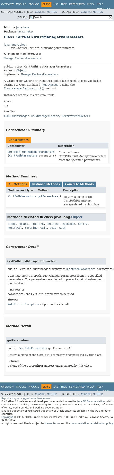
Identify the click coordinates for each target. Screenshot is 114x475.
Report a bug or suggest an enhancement (26, 398)
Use (56, 4)
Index (90, 4)
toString (31, 227)
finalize (37, 223)
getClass (53, 223)
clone (11, 223)
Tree (64, 4)
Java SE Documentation (91, 401)
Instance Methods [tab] (46, 184)
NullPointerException (23, 304)
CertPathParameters (23, 155)
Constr (40, 12)
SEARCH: (23, 17)
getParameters (48, 196)
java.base (23, 27)
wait (43, 227)
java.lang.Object (15, 44)
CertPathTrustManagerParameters (31, 151)
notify (82, 223)
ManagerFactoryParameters (22, 58)
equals (23, 223)
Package (34, 4)
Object (21, 70)
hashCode (68, 223)
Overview (7, 4)
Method (52, 12)
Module (21, 4)
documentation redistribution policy (92, 423)
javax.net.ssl (25, 31)
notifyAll (15, 227)
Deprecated (77, 4)
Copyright (7, 417)
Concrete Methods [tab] (79, 184)
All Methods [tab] (17, 184)
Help (100, 4)
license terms (52, 423)
